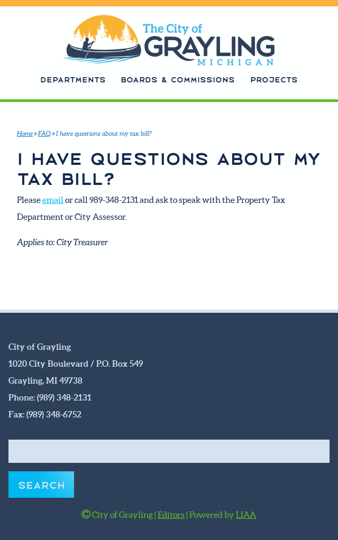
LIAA (246, 514)
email (52, 199)
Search (41, 484)
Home (25, 133)
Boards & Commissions (178, 79)
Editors (171, 514)
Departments (73, 79)
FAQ (44, 133)
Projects (274, 79)
